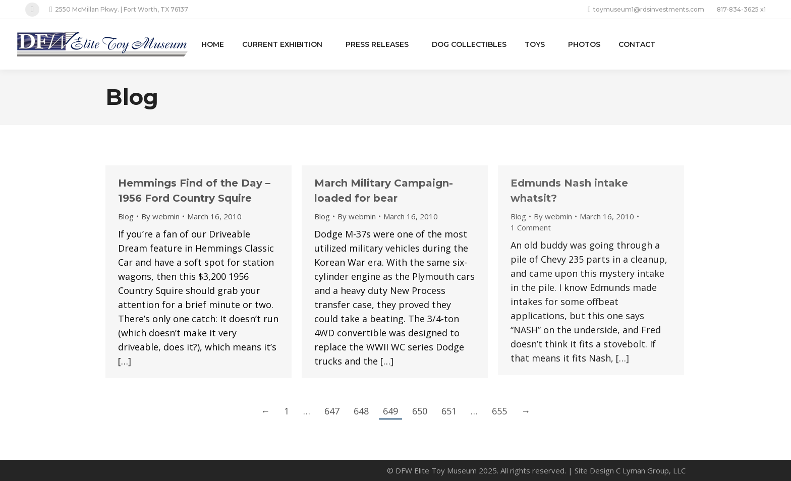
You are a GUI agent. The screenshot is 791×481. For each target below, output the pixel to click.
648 (361, 411)
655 (499, 411)
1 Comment (531, 227)
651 (449, 411)
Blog (126, 216)
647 (332, 411)
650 (419, 411)
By (160, 216)
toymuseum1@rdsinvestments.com (646, 9)
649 (390, 411)
